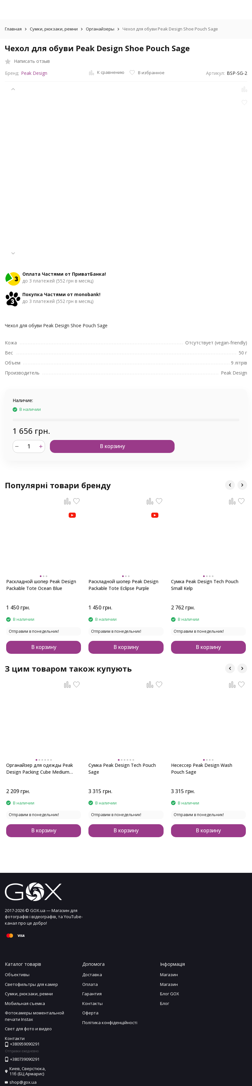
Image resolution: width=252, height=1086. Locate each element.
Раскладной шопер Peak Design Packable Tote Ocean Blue (41, 584)
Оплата (90, 984)
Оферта (90, 1013)
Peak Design (34, 73)
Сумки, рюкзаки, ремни (54, 29)
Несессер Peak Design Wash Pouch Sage (201, 768)
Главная (13, 29)
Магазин (169, 974)
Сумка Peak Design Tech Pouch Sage (122, 768)
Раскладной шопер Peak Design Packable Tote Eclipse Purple (123, 584)
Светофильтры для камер (31, 984)
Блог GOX (169, 994)
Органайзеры (100, 29)
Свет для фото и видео (28, 1029)
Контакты (92, 1003)
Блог (164, 1003)
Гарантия (92, 994)
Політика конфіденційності (109, 1022)
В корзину (112, 446)
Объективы (17, 974)
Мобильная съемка (25, 1003)
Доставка (92, 974)
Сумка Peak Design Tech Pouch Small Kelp (204, 584)
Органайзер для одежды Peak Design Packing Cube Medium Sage (39, 768)
